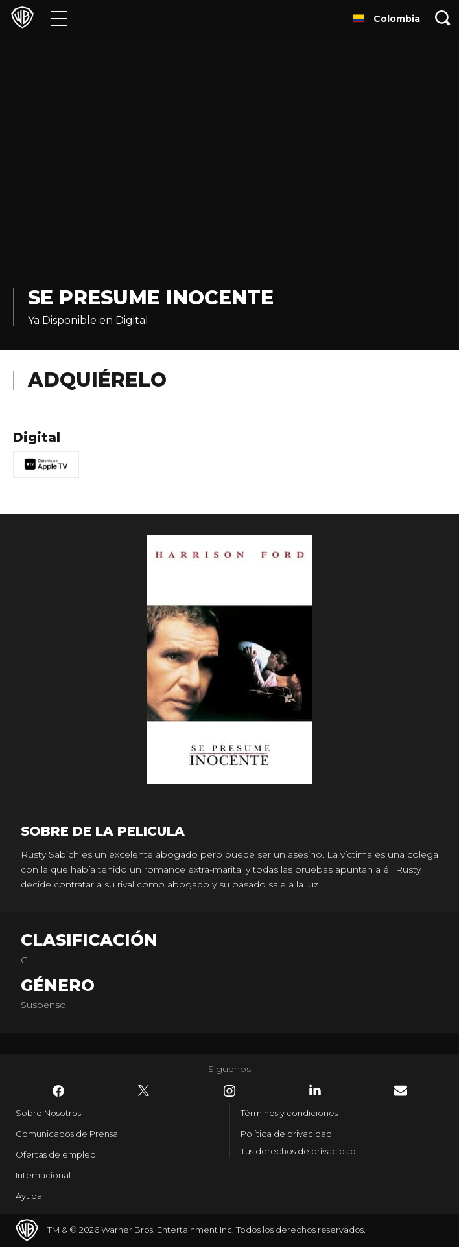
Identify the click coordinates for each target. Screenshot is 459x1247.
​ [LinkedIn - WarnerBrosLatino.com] (315, 1090)
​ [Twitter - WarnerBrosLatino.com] (144, 1091)
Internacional (43, 1175)
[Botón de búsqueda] (443, 18)
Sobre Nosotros (48, 1113)
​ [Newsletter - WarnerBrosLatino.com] (400, 1090)
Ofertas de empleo (56, 1154)
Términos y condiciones (289, 1113)
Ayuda (29, 1196)
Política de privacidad (286, 1133)
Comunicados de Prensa (67, 1133)
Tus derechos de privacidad (298, 1151)
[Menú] (58, 18)
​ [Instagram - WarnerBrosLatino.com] (229, 1091)
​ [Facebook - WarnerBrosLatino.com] (58, 1091)
